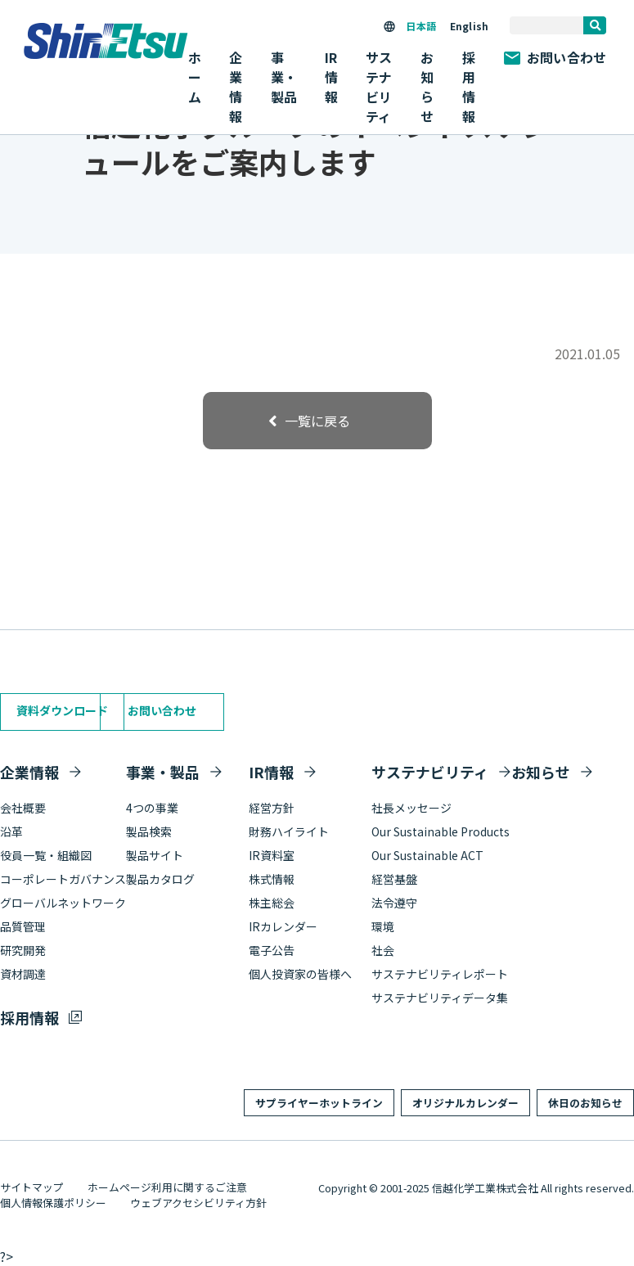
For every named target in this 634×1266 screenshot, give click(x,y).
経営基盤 (394, 879)
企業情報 (29, 771)
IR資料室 (272, 855)
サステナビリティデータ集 (439, 997)
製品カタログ (160, 879)
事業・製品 (163, 771)
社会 (382, 950)
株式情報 (272, 879)
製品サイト (154, 855)
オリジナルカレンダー (465, 1103)
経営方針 (272, 808)
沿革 (11, 831)
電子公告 (272, 950)
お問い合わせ (555, 57)
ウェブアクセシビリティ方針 (198, 1202)
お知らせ (427, 86)
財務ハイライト (289, 831)
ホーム (194, 76)
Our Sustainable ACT (427, 855)
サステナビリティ (429, 771)
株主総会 (272, 902)
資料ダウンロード (62, 710)
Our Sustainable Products (440, 831)
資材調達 (23, 974)
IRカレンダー (283, 926)
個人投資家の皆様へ (300, 974)
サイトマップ (32, 1187)
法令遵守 (394, 902)
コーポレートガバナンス (63, 879)
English (469, 26)
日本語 (420, 26)
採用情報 (468, 86)
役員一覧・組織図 (46, 855)
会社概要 (23, 808)
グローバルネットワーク (63, 902)
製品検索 (149, 831)
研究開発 (23, 950)
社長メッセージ (411, 808)
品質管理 (23, 926)
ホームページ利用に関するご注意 (167, 1187)
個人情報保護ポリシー (53, 1202)
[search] (594, 25)
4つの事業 (152, 808)
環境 (382, 926)
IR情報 (271, 771)
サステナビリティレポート (439, 974)
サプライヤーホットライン (319, 1103)
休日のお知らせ (585, 1103)
